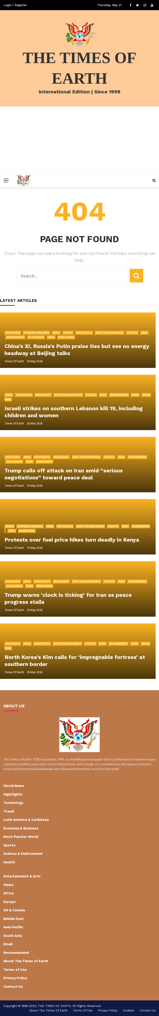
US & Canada (36, 337)
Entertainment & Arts (22, 876)
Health (9, 862)
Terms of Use (15, 970)
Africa (10, 526)
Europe (68, 332)
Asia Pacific (13, 332)
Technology (13, 803)
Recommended (15, 337)
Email (56, 332)
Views (51, 337)
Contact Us (13, 987)
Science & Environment (23, 854)
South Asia (12, 936)
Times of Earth (14, 361)
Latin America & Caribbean (26, 820)
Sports (9, 845)
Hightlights (84, 332)
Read (144, 332)
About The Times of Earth (25, 961)
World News (66, 337)
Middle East (43, 394)
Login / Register (15, 5)
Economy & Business (36, 332)
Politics (132, 332)
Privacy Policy (15, 978)
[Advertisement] (79, 140)
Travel (8, 811)
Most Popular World (109, 332)
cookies (128, 1010)
